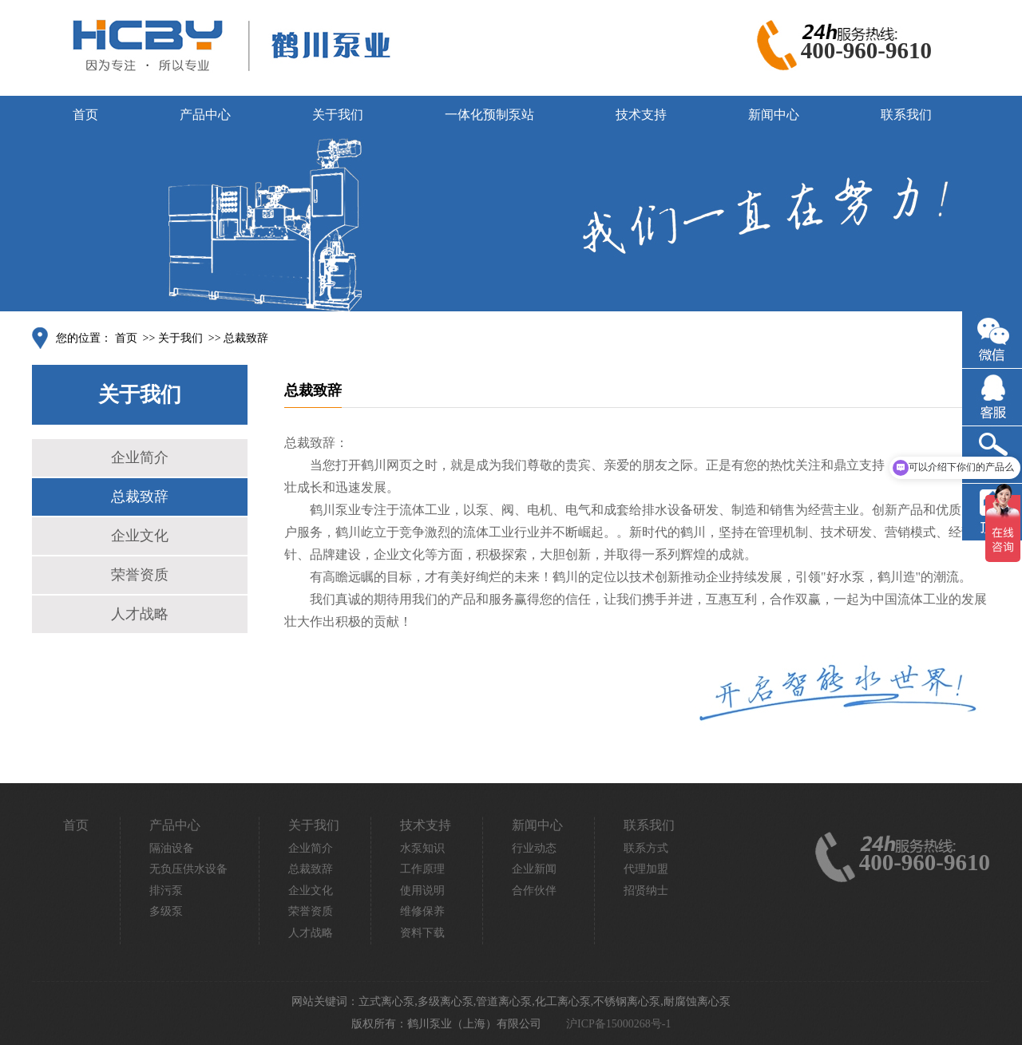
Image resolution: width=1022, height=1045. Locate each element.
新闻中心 (773, 114)
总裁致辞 (246, 338)
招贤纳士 (646, 891)
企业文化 (139, 536)
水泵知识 (422, 848)
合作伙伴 (534, 891)
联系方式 (646, 848)
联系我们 (906, 114)
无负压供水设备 (188, 869)
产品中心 (205, 114)
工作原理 (422, 869)
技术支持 (641, 114)
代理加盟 (646, 869)
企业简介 (139, 457)
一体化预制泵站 (489, 114)
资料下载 (422, 933)
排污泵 (166, 891)
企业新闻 (534, 869)
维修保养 (422, 911)
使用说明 (422, 891)
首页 (85, 114)
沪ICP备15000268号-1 (618, 1024)
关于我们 (337, 114)
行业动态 (534, 848)
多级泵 (166, 911)
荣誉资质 (139, 575)
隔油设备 (171, 848)
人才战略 (139, 614)
